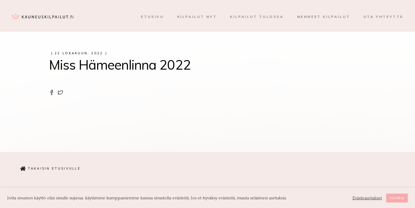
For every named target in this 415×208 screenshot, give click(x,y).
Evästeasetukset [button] (367, 198)
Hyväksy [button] (397, 198)
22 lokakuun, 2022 (79, 53)
